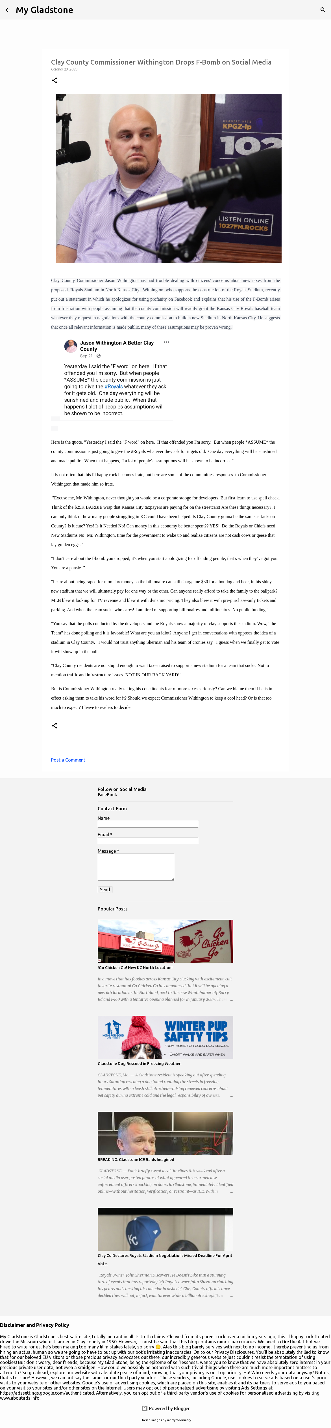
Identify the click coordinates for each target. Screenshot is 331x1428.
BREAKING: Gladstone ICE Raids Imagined (136, 1159)
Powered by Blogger (165, 1408)
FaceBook (107, 794)
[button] (54, 81)
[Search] (323, 10)
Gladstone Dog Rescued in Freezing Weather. (139, 1063)
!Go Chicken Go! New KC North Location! (135, 967)
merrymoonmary (179, 1420)
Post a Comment (68, 759)
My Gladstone (44, 10)
